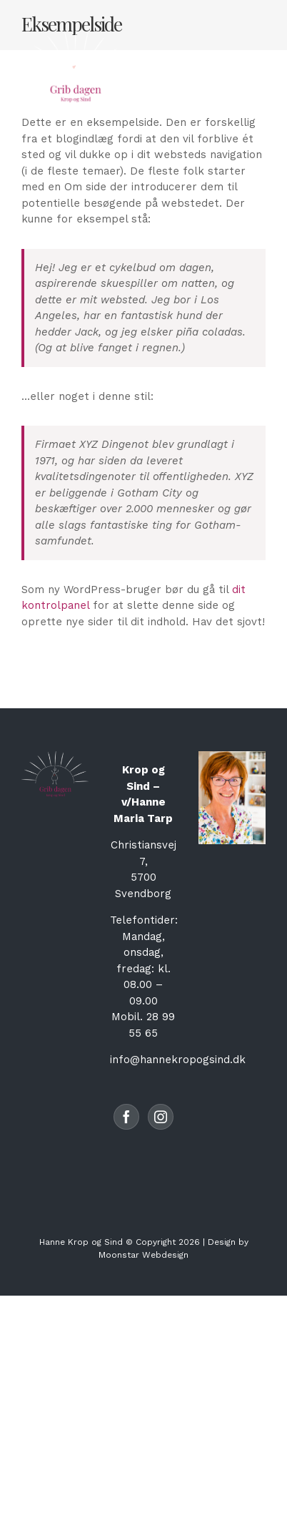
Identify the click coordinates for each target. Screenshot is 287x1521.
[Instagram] (160, 1117)
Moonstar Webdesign (143, 1255)
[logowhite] (75, 33)
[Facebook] (126, 1117)
